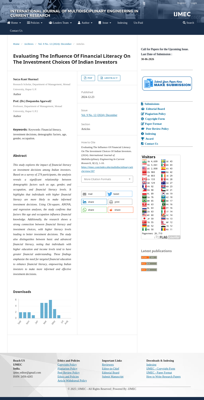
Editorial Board (110, 372)
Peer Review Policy (68, 372)
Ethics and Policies (68, 376)
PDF (89, 77)
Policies (33, 22)
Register (181, 2)
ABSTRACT (111, 77)
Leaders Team (59, 22)
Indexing (123, 22)
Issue (104, 22)
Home (13, 22)
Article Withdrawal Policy (72, 380)
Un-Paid (138, 22)
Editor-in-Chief (110, 368)
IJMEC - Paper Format (159, 372)
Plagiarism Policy (67, 368)
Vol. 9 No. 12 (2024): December (55, 43)
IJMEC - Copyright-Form (160, 368)
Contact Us (16, 30)
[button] (93, 194)
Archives (28, 43)
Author (84, 22)
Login (194, 2)
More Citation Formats (97, 179)
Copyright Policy (67, 364)
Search (188, 22)
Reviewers (108, 364)
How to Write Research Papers (163, 376)
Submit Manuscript (113, 376)
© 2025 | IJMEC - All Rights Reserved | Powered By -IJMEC (102, 388)
